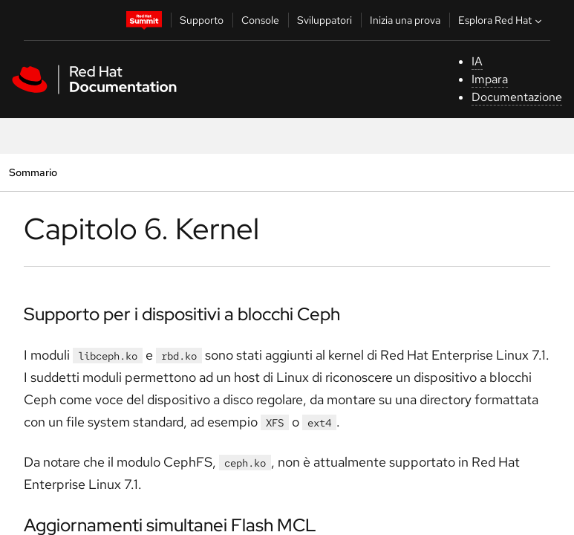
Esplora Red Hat (501, 20)
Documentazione (517, 97)
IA (477, 61)
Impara (490, 79)
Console (260, 20)
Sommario (32, 172)
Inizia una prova (405, 20)
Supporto (202, 20)
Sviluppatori (324, 20)
